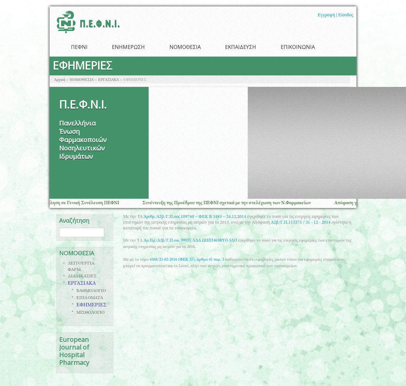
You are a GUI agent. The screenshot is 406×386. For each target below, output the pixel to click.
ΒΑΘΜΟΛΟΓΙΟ (91, 291)
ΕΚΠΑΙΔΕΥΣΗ (240, 46)
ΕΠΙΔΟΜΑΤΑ (89, 298)
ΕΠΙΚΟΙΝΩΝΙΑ (298, 46)
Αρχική (59, 80)
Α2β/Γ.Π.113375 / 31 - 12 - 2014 (301, 222)
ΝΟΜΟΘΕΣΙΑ (185, 46)
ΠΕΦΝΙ (79, 46)
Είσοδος (345, 15)
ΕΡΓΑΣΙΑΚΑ (108, 80)
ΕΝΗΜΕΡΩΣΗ (128, 46)
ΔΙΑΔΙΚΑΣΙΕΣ (82, 276)
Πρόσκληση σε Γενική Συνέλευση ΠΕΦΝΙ (81, 203)
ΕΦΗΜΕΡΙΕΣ (91, 305)
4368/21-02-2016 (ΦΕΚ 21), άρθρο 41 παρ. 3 (187, 260)
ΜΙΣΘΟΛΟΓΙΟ (90, 313)
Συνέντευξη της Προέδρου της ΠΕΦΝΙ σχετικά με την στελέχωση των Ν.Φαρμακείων (230, 203)
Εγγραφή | (327, 15)
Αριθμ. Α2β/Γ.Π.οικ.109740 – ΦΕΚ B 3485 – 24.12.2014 (195, 217)
